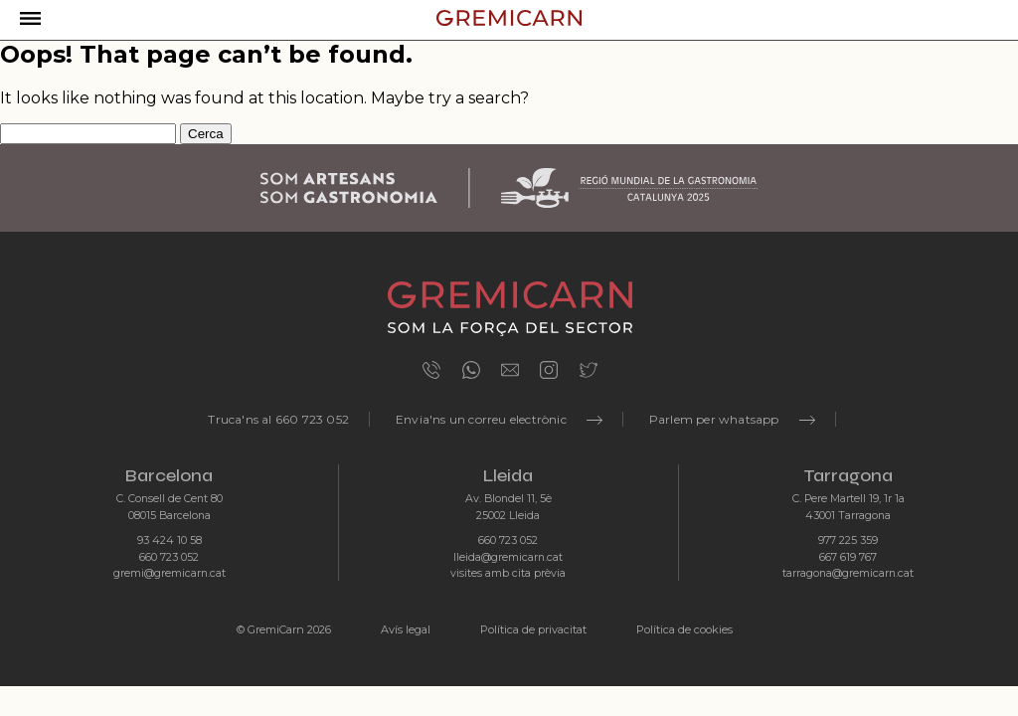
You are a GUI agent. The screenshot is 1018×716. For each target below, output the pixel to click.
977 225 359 (848, 540)
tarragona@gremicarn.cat (848, 573)
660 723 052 (169, 557)
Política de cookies (684, 629)
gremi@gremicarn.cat (169, 573)
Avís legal (405, 629)
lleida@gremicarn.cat (508, 557)
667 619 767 (848, 557)
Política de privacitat (533, 629)
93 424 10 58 (169, 540)
